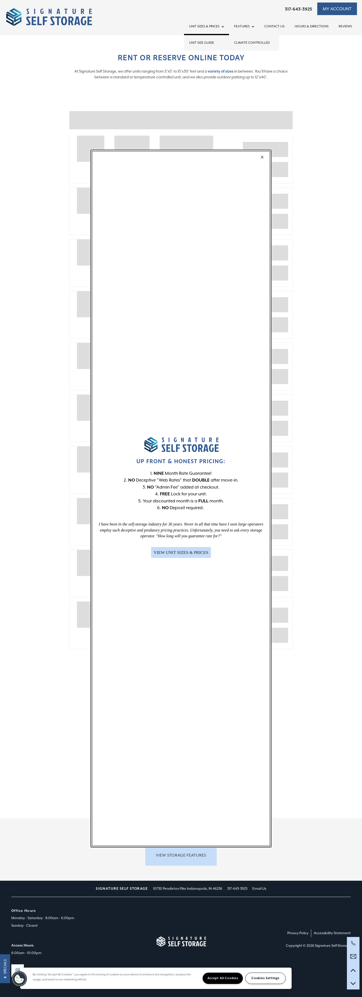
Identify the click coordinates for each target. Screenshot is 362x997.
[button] (181, 552)
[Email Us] (353, 956)
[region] (156, 978)
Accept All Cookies (222, 978)
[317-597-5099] (353, 943)
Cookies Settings (265, 978)
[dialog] (181, 498)
